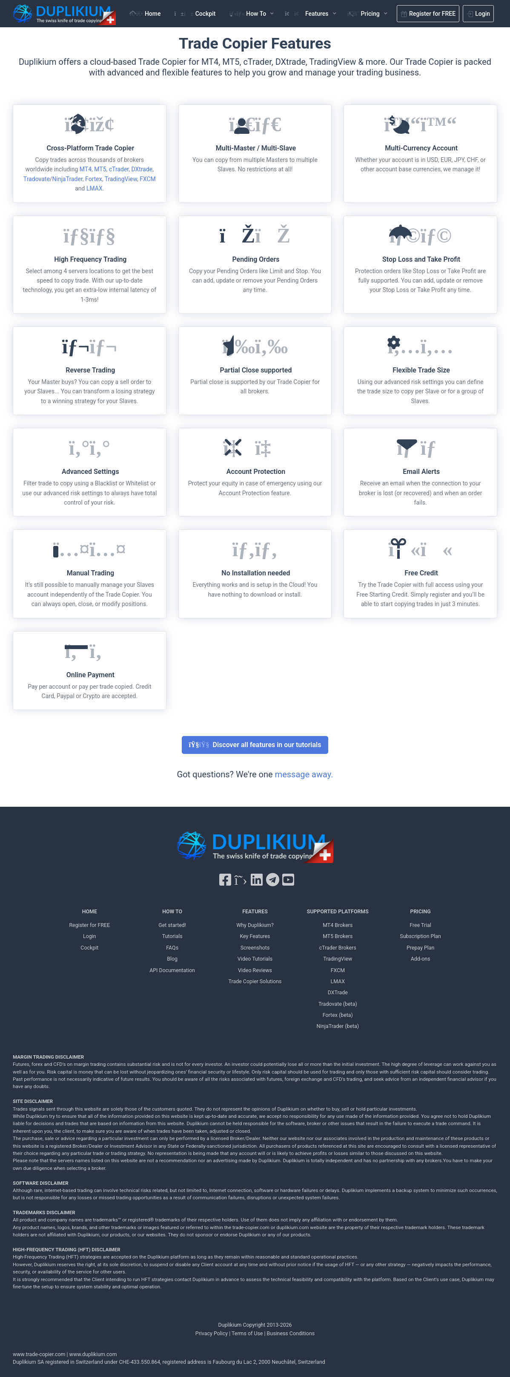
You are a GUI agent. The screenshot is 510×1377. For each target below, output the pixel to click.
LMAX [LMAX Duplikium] (338, 981)
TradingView (121, 179)
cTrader (119, 169)
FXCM (148, 179)
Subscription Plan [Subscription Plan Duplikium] (420, 936)
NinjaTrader (67, 179)
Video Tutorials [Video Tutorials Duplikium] (255, 959)
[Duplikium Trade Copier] (255, 849)
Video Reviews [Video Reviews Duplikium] (255, 970)
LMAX (94, 188)
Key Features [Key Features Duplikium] (255, 936)
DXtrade (141, 169)
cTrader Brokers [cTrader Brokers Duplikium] (337, 947)
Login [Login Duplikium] (89, 936)
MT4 (86, 169)
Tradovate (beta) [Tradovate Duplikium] (337, 1004)
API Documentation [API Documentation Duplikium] (172, 970)
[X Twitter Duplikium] (240, 880)
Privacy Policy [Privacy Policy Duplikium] (211, 1333)
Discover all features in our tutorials (255, 745)
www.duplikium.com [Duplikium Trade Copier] (93, 1354)
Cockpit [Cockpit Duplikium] (89, 947)
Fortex (93, 179)
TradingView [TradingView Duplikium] (337, 959)
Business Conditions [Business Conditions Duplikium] (291, 1333)
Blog (172, 959)
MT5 (100, 169)
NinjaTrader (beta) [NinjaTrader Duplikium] (337, 1026)
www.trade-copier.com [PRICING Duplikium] (39, 1354)
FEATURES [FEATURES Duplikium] (255, 911)
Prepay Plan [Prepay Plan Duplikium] (420, 947)
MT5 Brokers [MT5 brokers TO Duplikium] (337, 936)
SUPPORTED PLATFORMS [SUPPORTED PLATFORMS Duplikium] (338, 911)
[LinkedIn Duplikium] (257, 880)
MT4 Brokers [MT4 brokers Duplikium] (337, 925)
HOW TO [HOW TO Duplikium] (172, 911)
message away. (304, 774)
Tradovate (36, 179)
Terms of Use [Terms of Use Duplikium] (247, 1333)
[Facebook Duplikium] (225, 880)
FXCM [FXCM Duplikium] (338, 970)
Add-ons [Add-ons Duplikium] (420, 959)
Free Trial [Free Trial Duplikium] (420, 925)
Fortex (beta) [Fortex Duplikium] (338, 1015)
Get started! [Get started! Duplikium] (172, 925)
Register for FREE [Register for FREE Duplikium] (89, 925)
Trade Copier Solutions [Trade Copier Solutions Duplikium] (255, 981)
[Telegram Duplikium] (272, 880)
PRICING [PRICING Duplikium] (420, 911)
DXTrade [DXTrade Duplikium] (338, 992)
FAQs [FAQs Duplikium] (172, 947)
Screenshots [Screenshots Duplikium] (255, 947)
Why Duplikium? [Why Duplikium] (255, 925)
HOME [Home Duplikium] (89, 911)
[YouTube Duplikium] (288, 880)
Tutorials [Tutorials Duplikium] (172, 936)
